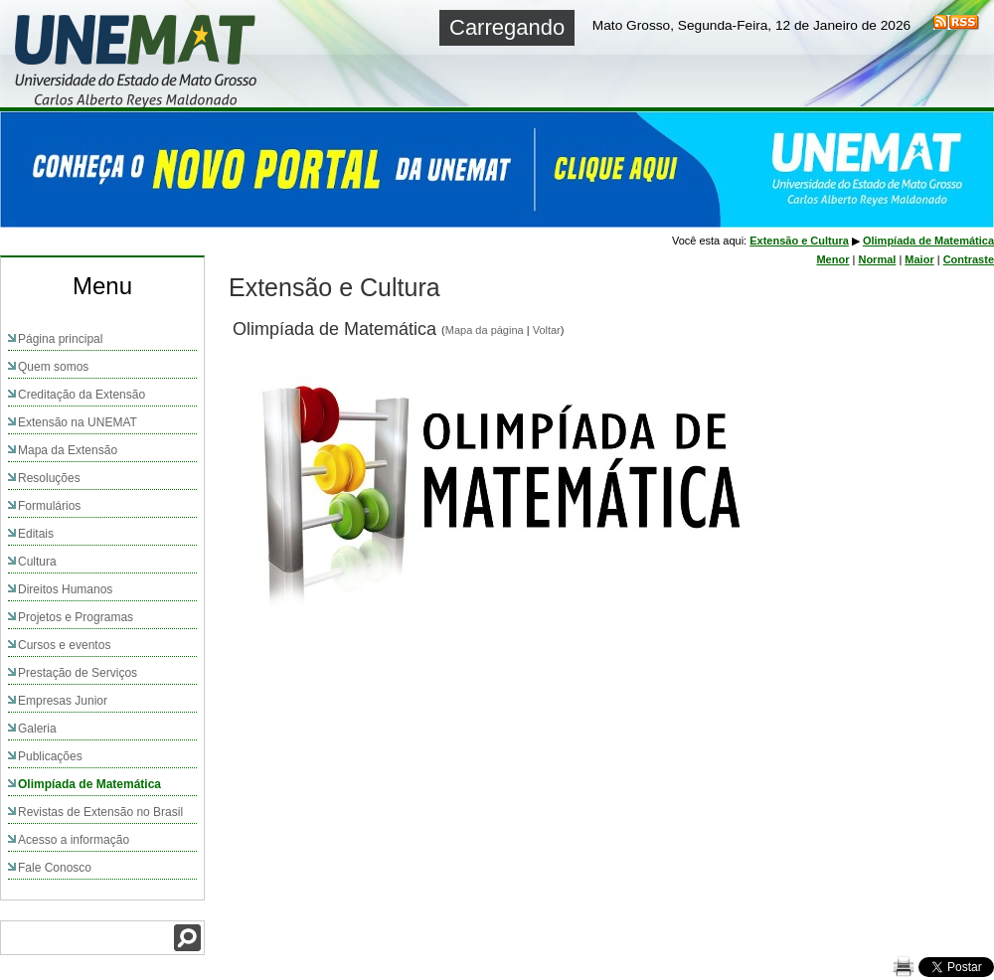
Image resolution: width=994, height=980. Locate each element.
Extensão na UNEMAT (77, 422)
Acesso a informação (73, 840)
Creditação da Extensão (81, 395)
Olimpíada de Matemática (89, 784)
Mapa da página (484, 330)
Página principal (60, 339)
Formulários (49, 506)
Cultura (37, 562)
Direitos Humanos (65, 589)
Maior (919, 259)
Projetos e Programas (75, 617)
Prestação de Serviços (77, 673)
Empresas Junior (62, 701)
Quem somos (53, 367)
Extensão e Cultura (799, 240)
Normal (877, 259)
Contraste (968, 259)
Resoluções (49, 478)
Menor (832, 259)
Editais (36, 534)
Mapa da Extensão (67, 450)
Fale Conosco (54, 868)
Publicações (50, 756)
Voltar (547, 330)
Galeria (37, 728)
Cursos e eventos (64, 645)
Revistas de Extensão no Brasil (100, 812)
